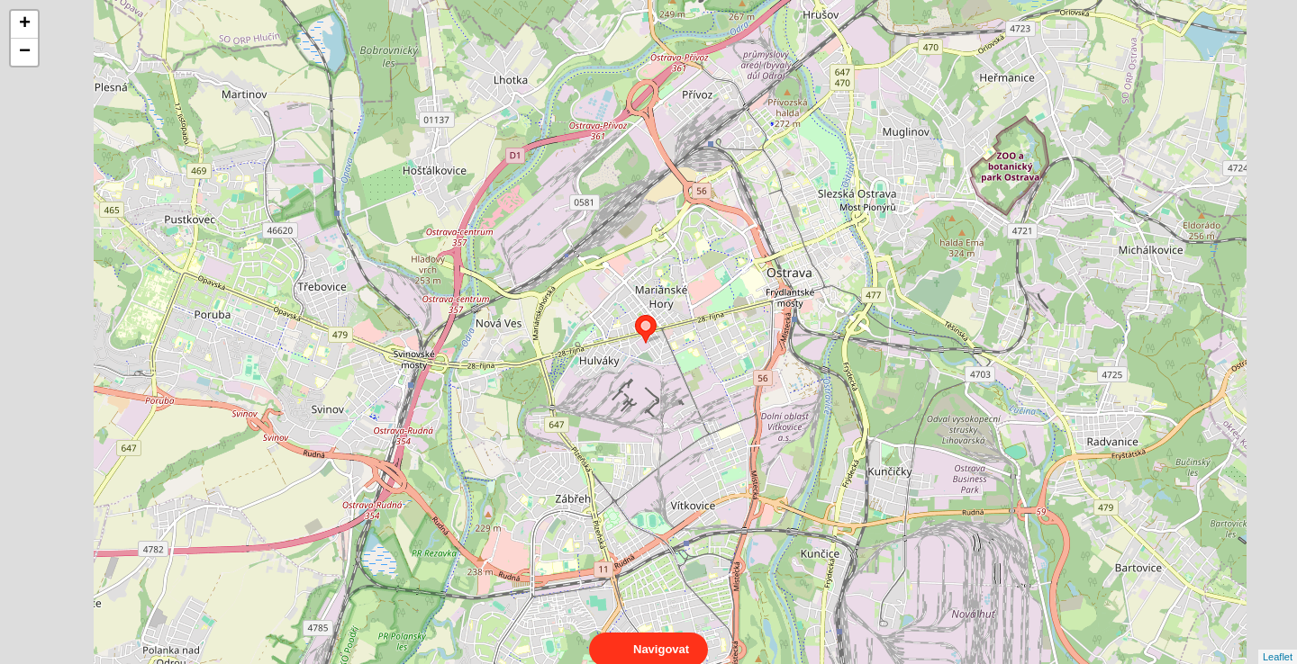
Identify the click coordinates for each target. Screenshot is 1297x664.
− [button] (25, 52)
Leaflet (1277, 640)
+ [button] (25, 24)
